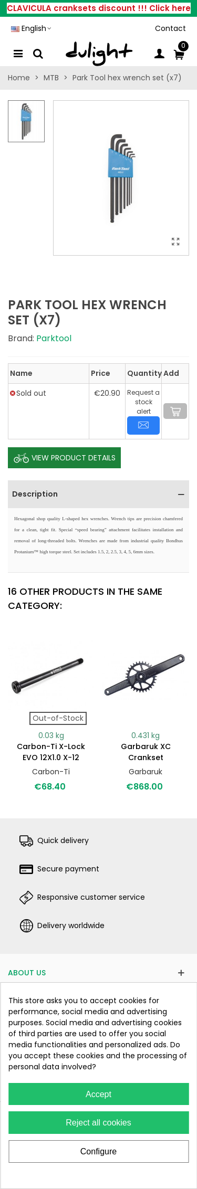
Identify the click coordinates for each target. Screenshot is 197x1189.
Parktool (53, 338)
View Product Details (64, 458)
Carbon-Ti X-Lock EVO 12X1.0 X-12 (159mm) (51, 757)
